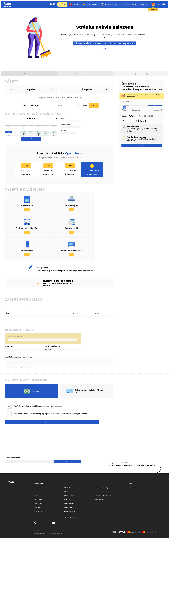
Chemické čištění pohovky (103, 569)
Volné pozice (38, 585)
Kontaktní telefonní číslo (53, 382)
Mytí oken (67, 573)
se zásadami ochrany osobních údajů (85, 462)
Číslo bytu (76, 338)
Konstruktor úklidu (69, 585)
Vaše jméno (9, 382)
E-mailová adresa (15, 367)
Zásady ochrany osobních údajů (65, 602)
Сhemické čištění (69, 569)
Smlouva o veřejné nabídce (54, 462)
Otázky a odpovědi (40, 565)
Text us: (33, 4)
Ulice (7, 338)
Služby (66, 556)
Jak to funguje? (158, 113)
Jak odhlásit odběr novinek (15, 539)
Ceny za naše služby (101, 561)
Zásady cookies (86, 602)
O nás (36, 561)
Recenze (36, 569)
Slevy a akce (38, 577)
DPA (99, 602)
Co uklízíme (37, 581)
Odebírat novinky (13, 525)
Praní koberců (99, 573)
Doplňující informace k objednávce (18, 398)
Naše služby (38, 573)
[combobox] (48, 388)
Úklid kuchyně (68, 581)
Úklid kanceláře (69, 577)
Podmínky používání (42, 602)
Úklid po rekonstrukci (70, 565)
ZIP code (97, 338)
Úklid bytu (67, 561)
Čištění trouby (99, 565)
